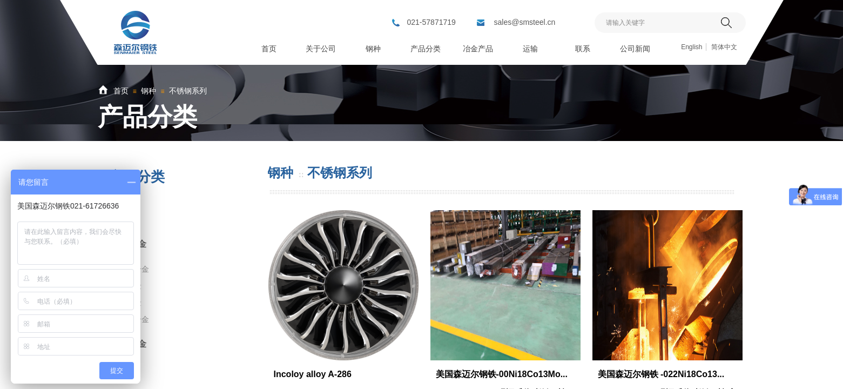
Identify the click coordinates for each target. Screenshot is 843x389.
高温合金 (126, 302)
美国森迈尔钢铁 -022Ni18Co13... (661, 374)
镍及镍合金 (130, 319)
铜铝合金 (129, 343)
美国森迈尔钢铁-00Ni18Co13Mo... (502, 374)
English (691, 47)
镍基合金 (129, 244)
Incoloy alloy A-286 (313, 374)
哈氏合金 (126, 285)
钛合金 (125, 211)
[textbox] (656, 22)
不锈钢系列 (188, 90)
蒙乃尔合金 (130, 269)
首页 (121, 90)
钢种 (148, 90)
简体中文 (724, 47)
